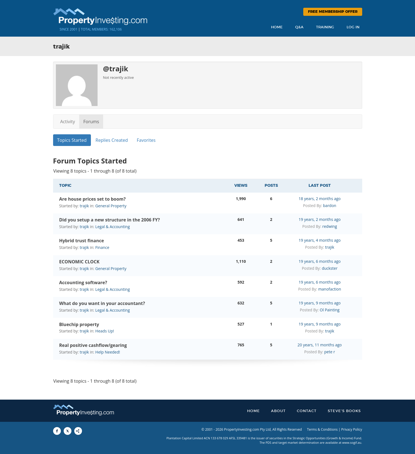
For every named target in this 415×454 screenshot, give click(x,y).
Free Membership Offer (332, 12)
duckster (329, 268)
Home (277, 27)
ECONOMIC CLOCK (79, 262)
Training (325, 27)
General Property (110, 205)
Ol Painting (329, 309)
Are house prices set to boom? (92, 199)
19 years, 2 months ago (320, 219)
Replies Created (112, 140)
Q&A (299, 27)
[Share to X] (67, 431)
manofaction (329, 289)
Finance (102, 247)
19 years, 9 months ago (320, 303)
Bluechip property (79, 324)
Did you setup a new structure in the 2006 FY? (109, 220)
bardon (329, 205)
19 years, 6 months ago (320, 261)
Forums (91, 121)
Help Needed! (107, 352)
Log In (353, 27)
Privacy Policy (351, 429)
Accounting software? (83, 282)
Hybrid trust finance (81, 241)
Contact (307, 411)
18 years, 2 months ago (320, 198)
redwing (329, 226)
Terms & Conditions (322, 429)
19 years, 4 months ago (320, 240)
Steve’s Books (344, 411)
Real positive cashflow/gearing (93, 345)
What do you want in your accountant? (102, 303)
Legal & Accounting (112, 226)
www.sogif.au (351, 442)
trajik (84, 205)
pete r (329, 351)
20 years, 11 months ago (319, 344)
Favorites (146, 140)
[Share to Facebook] (57, 431)
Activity (67, 121)
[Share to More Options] (78, 431)
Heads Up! (104, 331)
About (278, 411)
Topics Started (72, 140)
